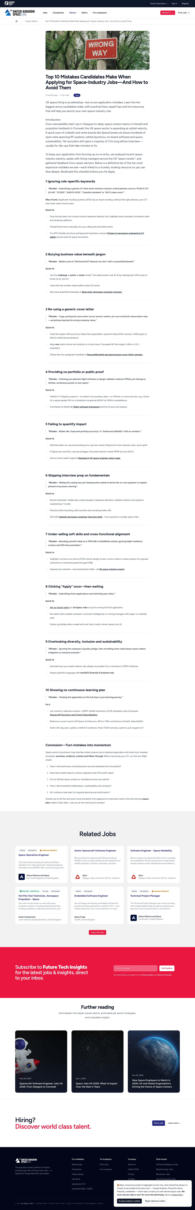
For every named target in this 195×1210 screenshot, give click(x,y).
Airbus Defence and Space (38, 875)
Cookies (131, 1179)
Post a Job (158, 1123)
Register (185, 3)
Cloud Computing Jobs (166, 1179)
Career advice (78, 1174)
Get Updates (166, 968)
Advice (72, 12)
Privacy (131, 1174)
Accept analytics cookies (129, 1201)
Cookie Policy (177, 1195)
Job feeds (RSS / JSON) (82, 1189)
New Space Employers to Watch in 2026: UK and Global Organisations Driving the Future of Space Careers (152, 1083)
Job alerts (76, 1179)
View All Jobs (97, 932)
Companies (58, 12)
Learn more (174, 1123)
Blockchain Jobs (163, 1174)
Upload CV (168, 13)
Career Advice (31, 21)
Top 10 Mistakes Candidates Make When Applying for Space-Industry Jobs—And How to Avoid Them (88, 21)
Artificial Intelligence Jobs (167, 1164)
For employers (100, 12)
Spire (84, 875)
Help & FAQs (133, 1169)
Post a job (183, 13)
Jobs (45, 12)
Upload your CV (78, 1184)
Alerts (84, 12)
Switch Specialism (159, 3)
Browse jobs (77, 1164)
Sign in (174, 3)
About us (132, 1164)
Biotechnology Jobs (164, 1169)
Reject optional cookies (155, 1201)
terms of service (164, 975)
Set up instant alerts (59, 607)
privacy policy (147, 975)
